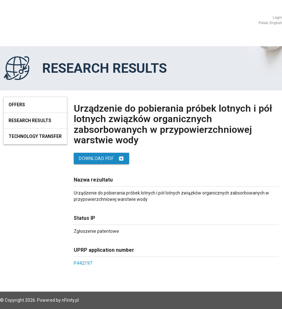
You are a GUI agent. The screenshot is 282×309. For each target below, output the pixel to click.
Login (277, 17)
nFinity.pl (70, 300)
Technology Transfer (35, 136)
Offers (17, 104)
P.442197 (83, 263)
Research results (30, 120)
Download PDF (101, 158)
